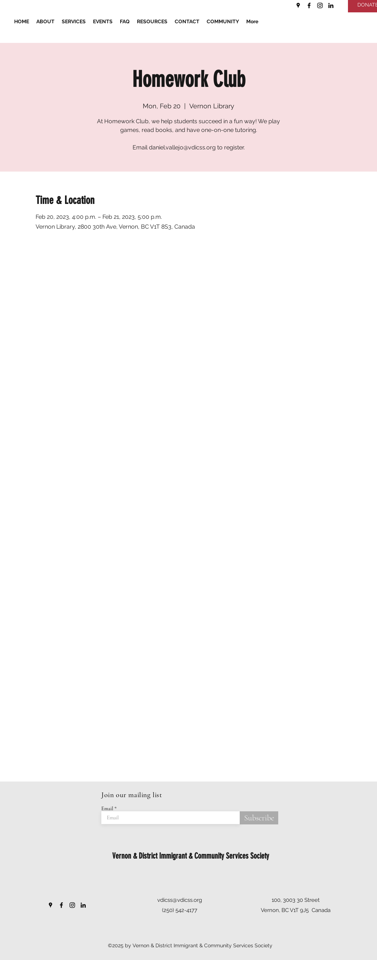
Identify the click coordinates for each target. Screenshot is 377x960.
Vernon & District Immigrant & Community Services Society (190, 856)
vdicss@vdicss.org (179, 900)
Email (107, 808)
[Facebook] (309, 5)
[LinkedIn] (331, 5)
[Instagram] (320, 5)
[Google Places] (298, 5)
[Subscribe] (259, 817)
